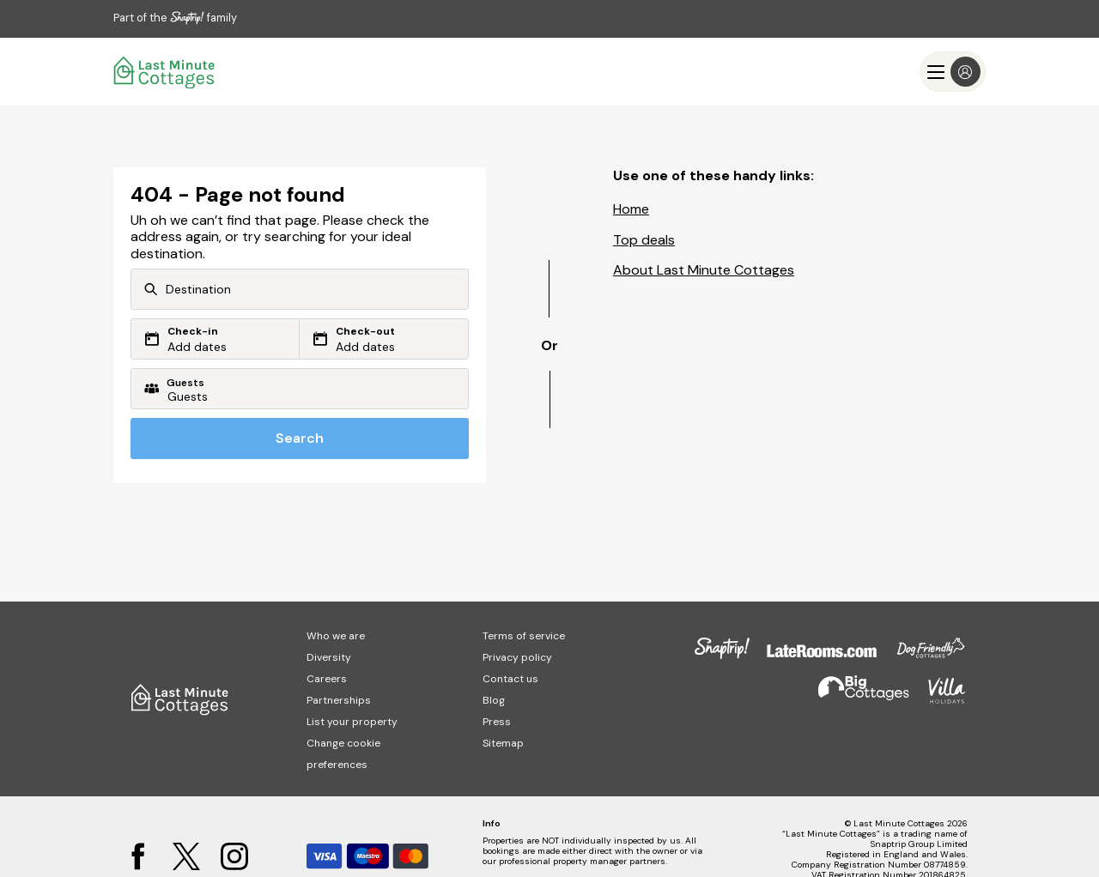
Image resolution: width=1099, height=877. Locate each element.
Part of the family (175, 17)
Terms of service (524, 636)
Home (631, 209)
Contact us (510, 679)
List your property (352, 722)
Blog (494, 700)
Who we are (336, 636)
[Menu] (953, 71)
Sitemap (503, 743)
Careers (327, 679)
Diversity (329, 657)
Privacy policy (517, 657)
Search (300, 438)
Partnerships (339, 700)
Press (497, 722)
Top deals (644, 240)
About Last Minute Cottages (703, 270)
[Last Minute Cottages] (164, 71)
